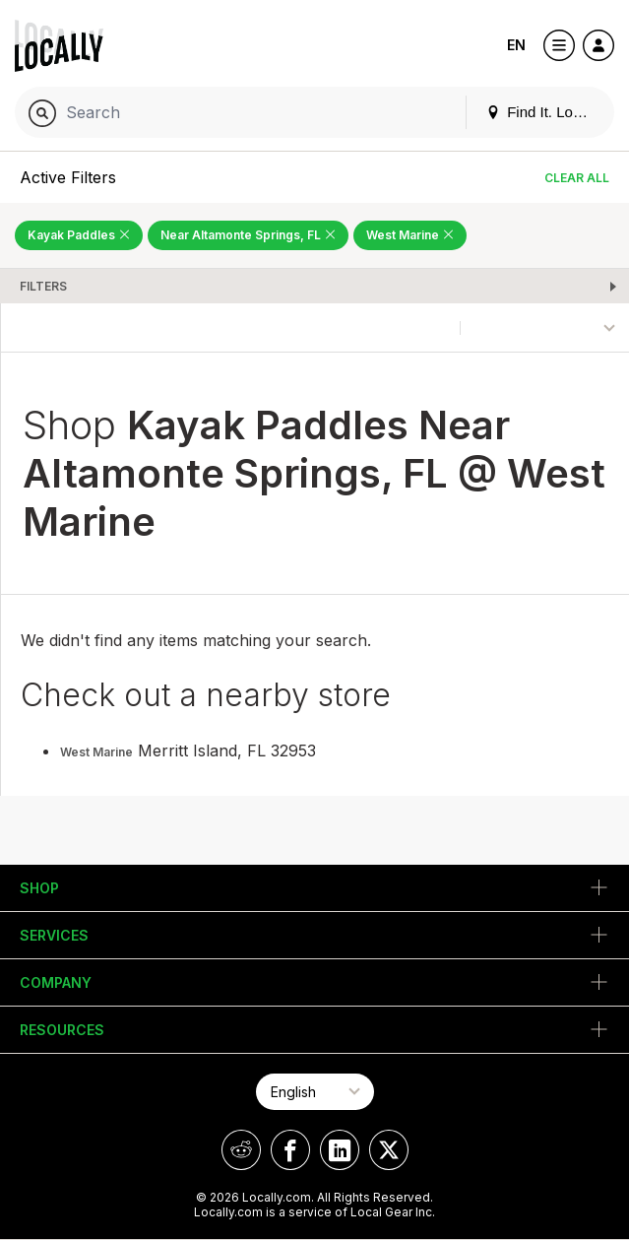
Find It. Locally (544, 111)
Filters (43, 286)
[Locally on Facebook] (290, 1150)
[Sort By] (545, 327)
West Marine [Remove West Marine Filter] (410, 235)
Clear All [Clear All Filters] (576, 177)
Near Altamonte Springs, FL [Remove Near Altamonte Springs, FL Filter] (248, 235)
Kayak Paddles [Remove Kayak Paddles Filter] (79, 235)
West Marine (96, 752)
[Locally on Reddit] (241, 1150)
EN (516, 44)
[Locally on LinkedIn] (339, 1150)
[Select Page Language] (315, 1092)
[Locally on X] (389, 1150)
